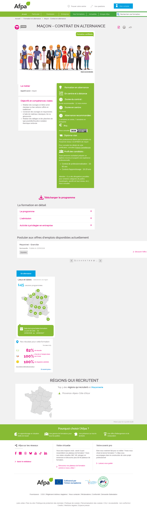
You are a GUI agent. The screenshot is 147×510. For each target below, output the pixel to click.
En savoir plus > (46, 369)
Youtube (35, 453)
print (124, 27)
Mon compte (124, 6)
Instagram (20, 453)
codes (23, 26)
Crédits (60, 505)
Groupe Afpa (104, 14)
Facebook (16, 453)
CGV (43, 494)
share (131, 27)
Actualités (93, 14)
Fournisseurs (34, 494)
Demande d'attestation (109, 494)
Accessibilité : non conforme (119, 503)
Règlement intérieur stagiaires (56, 494)
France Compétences (83, 147)
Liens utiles (20, 503)
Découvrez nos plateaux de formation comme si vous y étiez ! (71, 467)
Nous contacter (74, 494)
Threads (25, 453)
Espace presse (83, 505)
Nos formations (79, 14)
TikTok (40, 453)
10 (94, 260)
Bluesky (30, 453)
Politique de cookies (72, 503)
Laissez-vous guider (105, 463)
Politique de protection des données (49, 503)
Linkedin (45, 453)
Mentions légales (70, 505)
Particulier (36, 14)
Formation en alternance (32, 19)
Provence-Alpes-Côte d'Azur (76, 393)
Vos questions (99, 6)
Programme (119, 27)
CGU (105, 503)
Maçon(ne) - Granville (29, 245)
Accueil (18, 19)
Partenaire (50, 14)
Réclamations (86, 494)
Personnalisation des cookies (92, 503)
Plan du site (30, 503)
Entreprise (65, 14)
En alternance (26, 273)
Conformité (96, 494)
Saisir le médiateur (24, 462)
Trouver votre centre (78, 6)
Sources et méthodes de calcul (25, 366)
